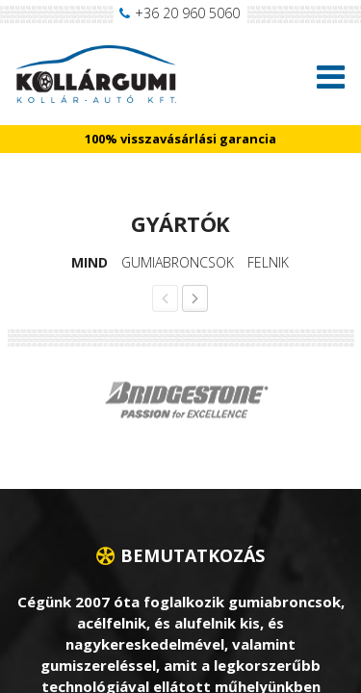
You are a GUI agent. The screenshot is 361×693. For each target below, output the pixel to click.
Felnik (268, 262)
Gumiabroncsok (177, 262)
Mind (89, 262)
